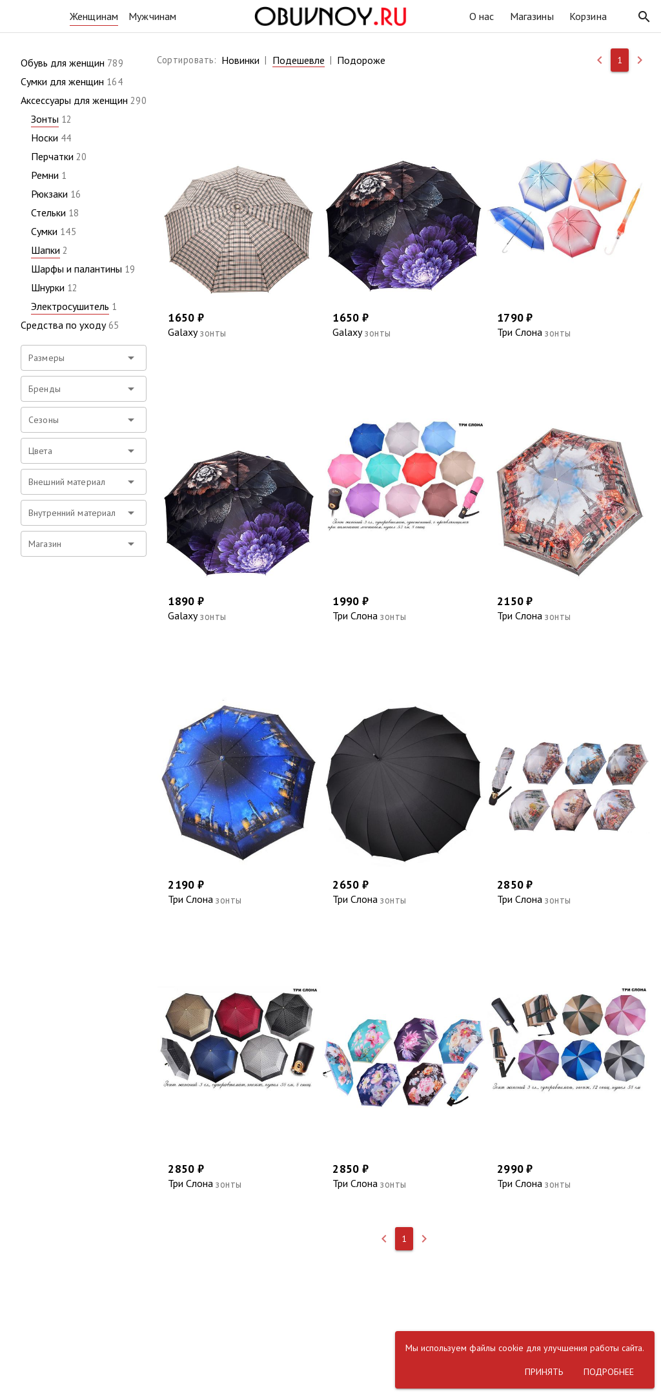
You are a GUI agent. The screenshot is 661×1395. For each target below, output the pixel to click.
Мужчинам (152, 16)
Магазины (532, 16)
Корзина (588, 16)
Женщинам (94, 16)
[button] (644, 16)
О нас (481, 16)
